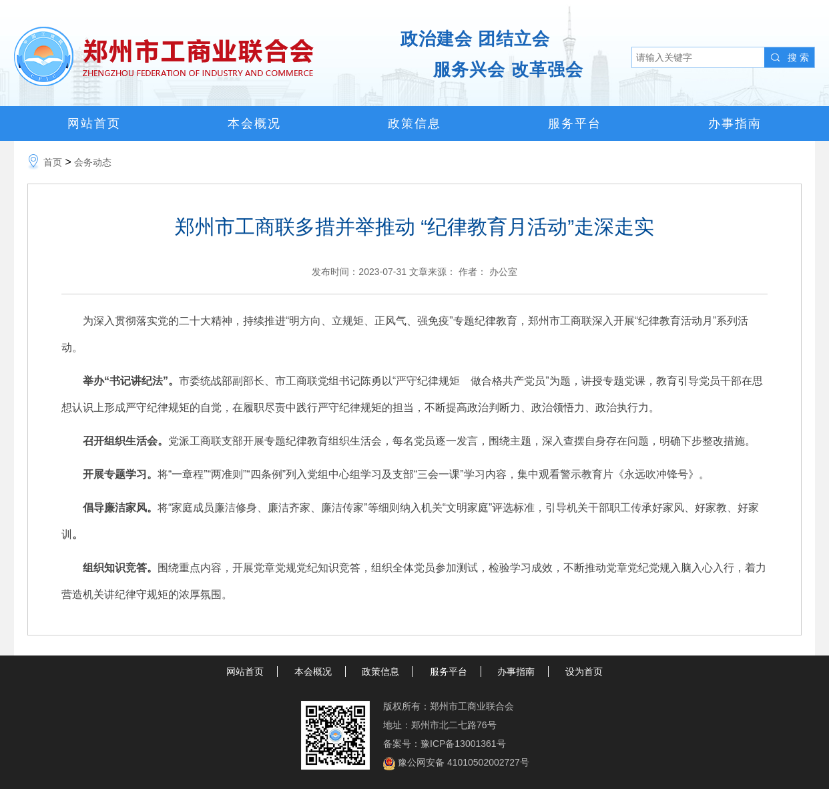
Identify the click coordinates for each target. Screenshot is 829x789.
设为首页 (584, 671)
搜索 (800, 57)
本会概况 (254, 123)
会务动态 (92, 162)
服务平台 (574, 123)
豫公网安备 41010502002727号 (463, 762)
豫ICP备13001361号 (463, 743)
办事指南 (735, 123)
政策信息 (414, 123)
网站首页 (94, 123)
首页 (52, 162)
